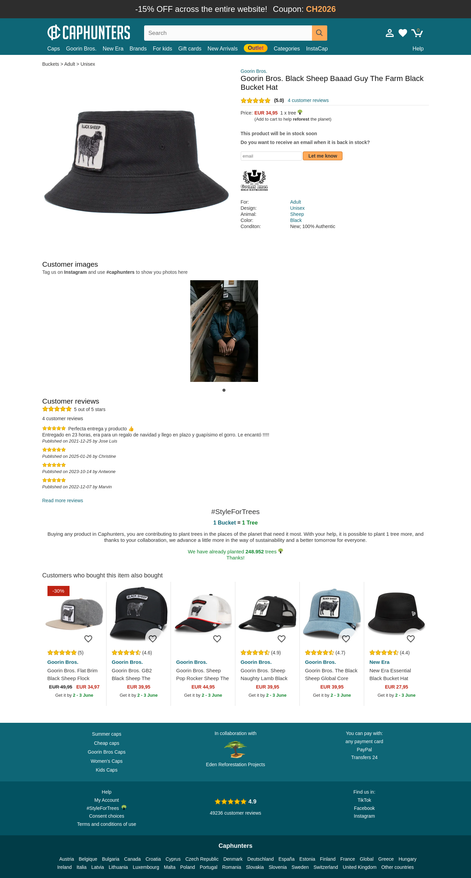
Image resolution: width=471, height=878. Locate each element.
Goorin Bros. (81, 49)
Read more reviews (62, 500)
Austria (66, 859)
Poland (187, 867)
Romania (231, 867)
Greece (386, 859)
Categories (287, 49)
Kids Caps (107, 770)
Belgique (88, 859)
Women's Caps (106, 761)
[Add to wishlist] (91, 638)
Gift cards (189, 49)
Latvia (97, 867)
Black (296, 220)
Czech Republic (202, 859)
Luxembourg (146, 867)
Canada (132, 859)
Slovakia (255, 867)
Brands (138, 49)
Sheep (297, 214)
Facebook (364, 808)
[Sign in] (390, 33)
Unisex (87, 64)
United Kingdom (360, 867)
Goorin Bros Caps (106, 752)
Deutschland (261, 859)
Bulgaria (110, 859)
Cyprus (172, 859)
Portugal (208, 867)
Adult (69, 64)
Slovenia (278, 867)
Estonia (307, 859)
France (347, 859)
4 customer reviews (308, 100)
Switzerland (325, 867)
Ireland (64, 867)
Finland (328, 859)
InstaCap (317, 49)
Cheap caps (106, 743)
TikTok (364, 800)
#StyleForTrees (107, 808)
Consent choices (106, 816)
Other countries (397, 867)
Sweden (300, 867)
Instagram (364, 816)
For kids (162, 49)
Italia (82, 867)
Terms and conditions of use (106, 824)
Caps (53, 49)
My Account (106, 800)
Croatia (153, 859)
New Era (113, 49)
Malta (169, 867)
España (286, 859)
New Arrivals (223, 49)
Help (418, 49)
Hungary (407, 859)
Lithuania (118, 867)
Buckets (51, 64)
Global (366, 859)
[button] (223, 390)
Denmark (233, 859)
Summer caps (106, 734)
